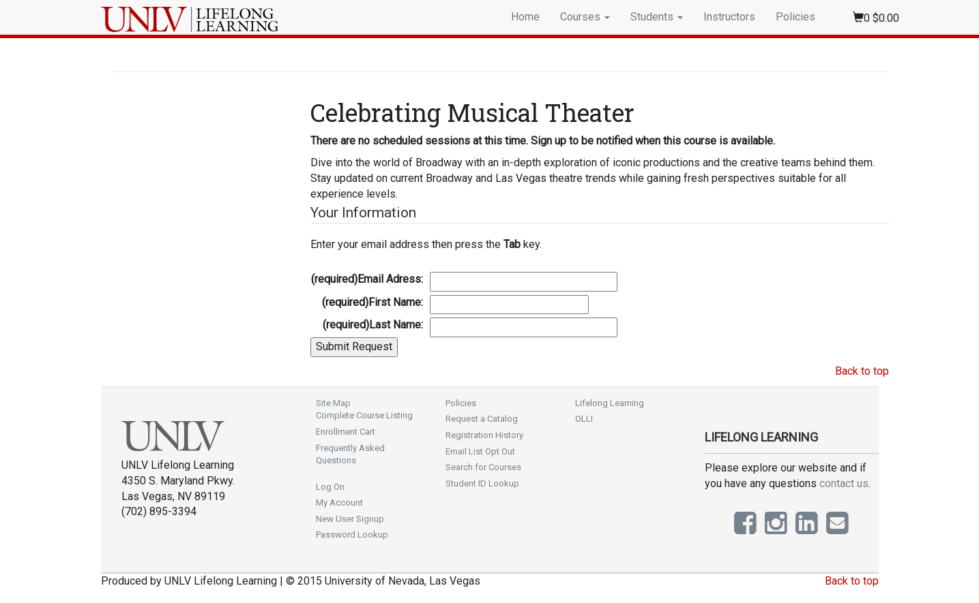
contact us (843, 483)
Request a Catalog (481, 419)
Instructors (729, 16)
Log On (330, 487)
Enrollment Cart (345, 432)
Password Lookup (352, 534)
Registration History (484, 435)
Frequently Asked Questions (350, 454)
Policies (795, 16)
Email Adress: (367, 279)
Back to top (862, 371)
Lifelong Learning (609, 403)
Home (525, 16)
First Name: (372, 302)
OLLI (584, 419)
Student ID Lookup (482, 483)
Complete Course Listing (364, 415)
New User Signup (350, 519)
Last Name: (373, 324)
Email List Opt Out (480, 451)
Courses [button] (585, 16)
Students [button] (656, 16)
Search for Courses (483, 467)
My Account (339, 502)
